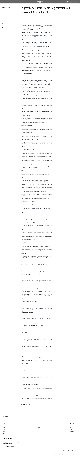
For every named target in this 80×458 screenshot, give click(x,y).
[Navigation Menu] (3, 1)
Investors (72, 431)
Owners (4, 427)
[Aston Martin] (40, 1)
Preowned (4, 431)
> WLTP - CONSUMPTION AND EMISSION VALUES (9, 446)
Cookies (67, 454)
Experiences (5, 433)
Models (4, 425)
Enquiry (38, 425)
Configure (69, 1)
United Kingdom (6, 454)
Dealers (38, 423)
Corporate (72, 423)
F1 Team (4, 429)
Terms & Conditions (57, 454)
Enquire (75, 1)
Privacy (63, 454)
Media (71, 427)
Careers (71, 429)
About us (72, 425)
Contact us (38, 427)
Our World (4, 423)
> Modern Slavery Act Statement (7, 438)
